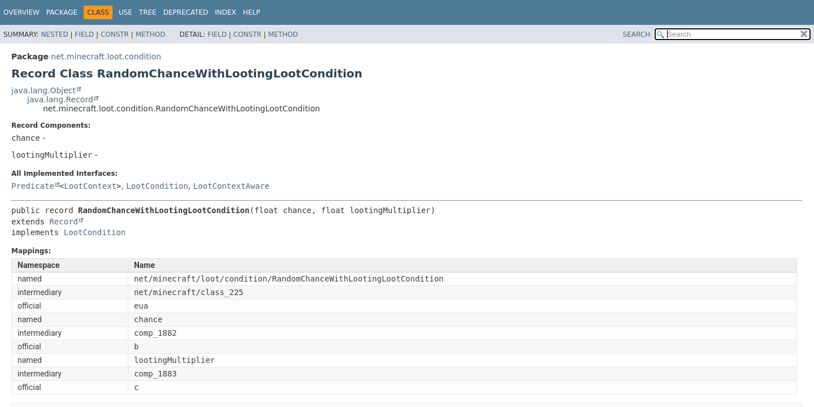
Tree (148, 12)
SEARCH (637, 34)
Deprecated (186, 12)
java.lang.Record (60, 99)
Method (151, 34)
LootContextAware (231, 185)
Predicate (32, 185)
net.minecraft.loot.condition (106, 56)
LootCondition (157, 185)
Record (63, 221)
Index (225, 12)
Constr (115, 34)
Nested (54, 34)
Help (252, 12)
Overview (21, 12)
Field (84, 34)
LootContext (90, 185)
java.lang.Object (43, 90)
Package (61, 12)
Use (125, 12)
